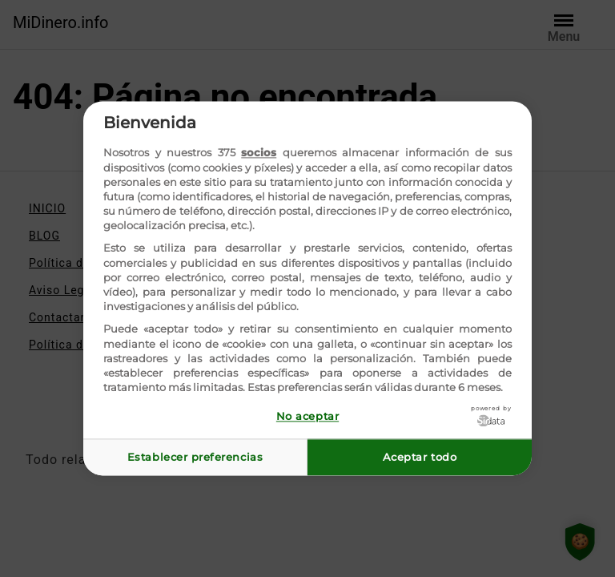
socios (258, 153)
